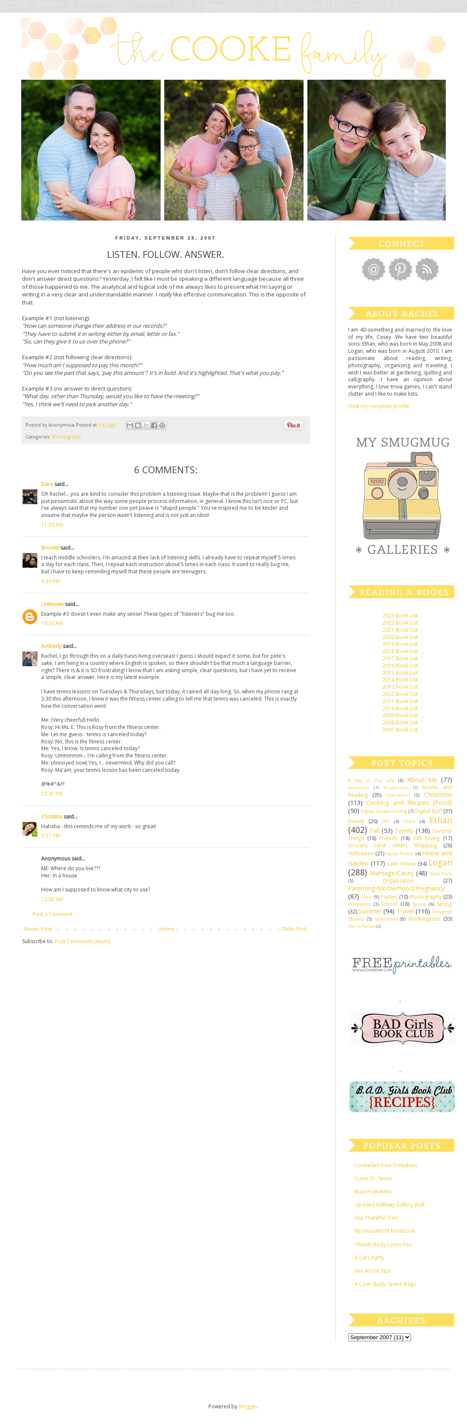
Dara (47, 484)
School (389, 904)
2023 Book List (400, 615)
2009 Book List (400, 715)
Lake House (401, 863)
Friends (388, 838)
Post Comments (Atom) (82, 941)
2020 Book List (400, 637)
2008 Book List (400, 722)
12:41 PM (52, 793)
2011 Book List (400, 701)
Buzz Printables (372, 1191)
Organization (398, 880)
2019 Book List (400, 644)
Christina (51, 816)
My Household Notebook (384, 1230)
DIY (386, 821)
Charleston (398, 795)
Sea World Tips (372, 1270)
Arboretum (358, 787)
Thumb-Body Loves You (383, 1244)
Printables (359, 904)
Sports (419, 904)
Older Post (294, 929)
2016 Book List (400, 665)
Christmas (438, 794)
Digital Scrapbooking (384, 811)
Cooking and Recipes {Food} (409, 803)
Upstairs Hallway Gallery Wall (389, 1204)
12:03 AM (52, 899)
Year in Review (361, 926)
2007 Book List (400, 729)
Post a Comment (53, 914)
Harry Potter (399, 853)
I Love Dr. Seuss (373, 1178)
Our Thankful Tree (376, 1217)
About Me (422, 780)
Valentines (386, 919)
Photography (426, 896)
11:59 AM (52, 524)
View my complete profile (378, 406)
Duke (409, 821)
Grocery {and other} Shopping (392, 845)
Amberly (51, 646)
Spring (444, 904)
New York (441, 873)
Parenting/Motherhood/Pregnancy (396, 888)
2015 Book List (400, 672)
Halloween (361, 853)
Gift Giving (426, 838)
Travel (405, 911)
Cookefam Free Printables (385, 1165)
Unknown (52, 604)
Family (404, 831)
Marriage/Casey (392, 873)
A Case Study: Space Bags (385, 1283)
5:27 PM (50, 835)
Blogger (248, 1406)
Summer (370, 911)
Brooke (50, 547)
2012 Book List (400, 694)
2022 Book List (400, 622)
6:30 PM (50, 581)
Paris (366, 897)
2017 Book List (400, 658)
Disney (356, 821)
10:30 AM (52, 623)
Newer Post (38, 929)
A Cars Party (369, 1257)
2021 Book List (400, 630)
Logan (440, 862)
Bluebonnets (395, 787)
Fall (374, 831)
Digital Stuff (428, 811)
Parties (389, 896)
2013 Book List (400, 686)
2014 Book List (400, 679)
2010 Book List (400, 708)
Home (166, 929)
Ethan (440, 820)
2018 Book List (400, 651)
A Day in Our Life (371, 780)
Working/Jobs (66, 436)
